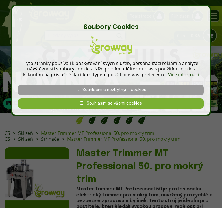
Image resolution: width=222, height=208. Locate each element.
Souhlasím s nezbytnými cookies (111, 90)
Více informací (183, 74)
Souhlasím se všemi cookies (111, 103)
